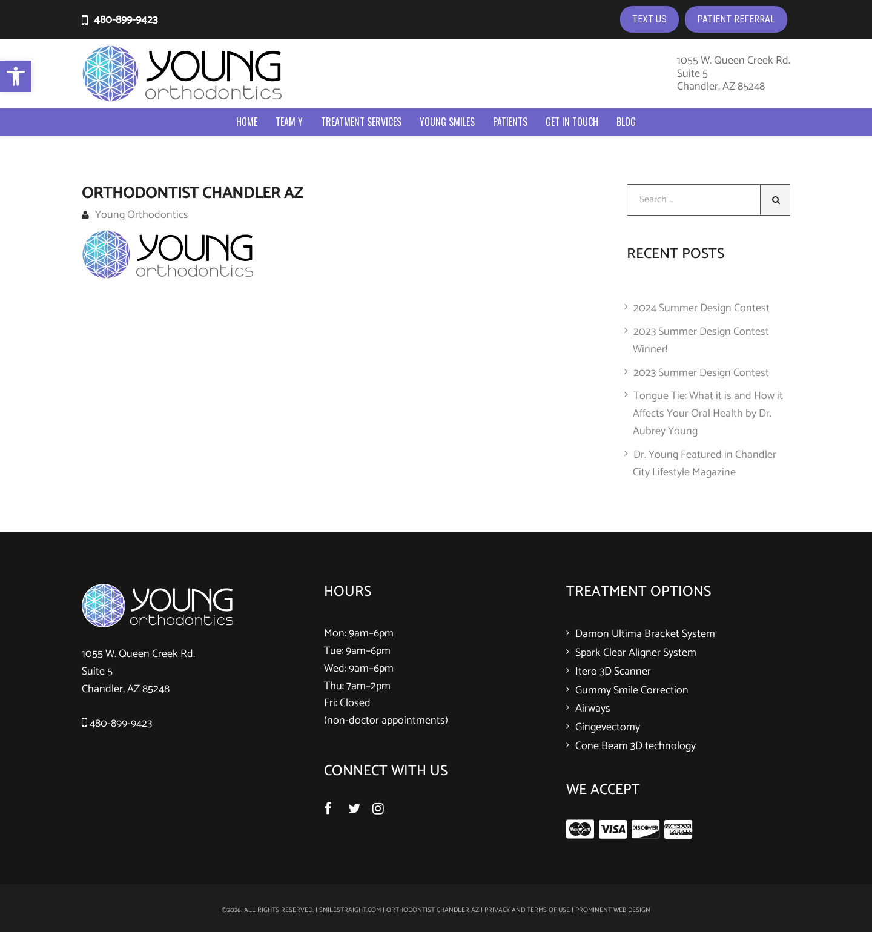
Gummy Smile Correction (632, 690)
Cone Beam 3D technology (635, 746)
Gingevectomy (607, 727)
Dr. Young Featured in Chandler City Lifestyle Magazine (704, 463)
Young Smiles (447, 121)
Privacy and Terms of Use (527, 910)
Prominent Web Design (612, 910)
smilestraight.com (350, 910)
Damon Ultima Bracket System (645, 634)
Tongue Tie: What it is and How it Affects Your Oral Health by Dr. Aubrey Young (708, 413)
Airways (592, 708)
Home (246, 121)
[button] (15, 76)
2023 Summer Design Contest (701, 373)
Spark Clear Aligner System (635, 653)
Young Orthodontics (135, 215)
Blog (626, 121)
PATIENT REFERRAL (736, 19)
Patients (510, 121)
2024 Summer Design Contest (701, 308)
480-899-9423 (125, 20)
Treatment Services (361, 121)
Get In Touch (572, 121)
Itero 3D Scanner (613, 672)
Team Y (289, 121)
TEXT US (649, 19)
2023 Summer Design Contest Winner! (701, 341)
